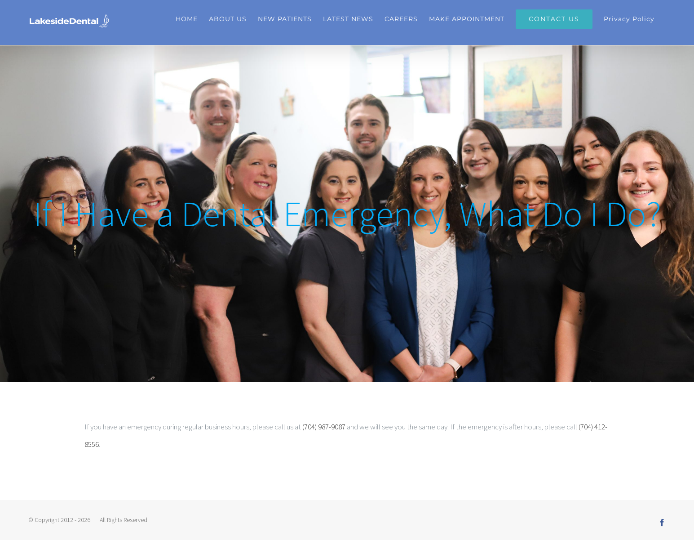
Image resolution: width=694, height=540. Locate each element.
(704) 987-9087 (323, 427)
